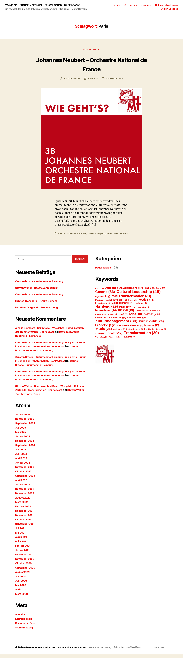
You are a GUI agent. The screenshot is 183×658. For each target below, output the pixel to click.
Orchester (119, 234)
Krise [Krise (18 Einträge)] (135, 317)
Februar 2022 (23, 510)
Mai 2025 (21, 435)
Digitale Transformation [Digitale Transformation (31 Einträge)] (128, 299)
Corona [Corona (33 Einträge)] (105, 295)
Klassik (91, 234)
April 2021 (21, 540)
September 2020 (26, 571)
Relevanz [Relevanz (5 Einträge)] (161, 333)
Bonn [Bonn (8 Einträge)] (160, 291)
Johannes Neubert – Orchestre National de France (91, 64)
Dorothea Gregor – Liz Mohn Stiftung (38, 311)
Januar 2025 (23, 439)
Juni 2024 (21, 457)
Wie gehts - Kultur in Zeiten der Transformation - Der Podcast (47, 5)
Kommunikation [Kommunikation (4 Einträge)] (143, 314)
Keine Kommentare (115, 79)
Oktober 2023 (24, 475)
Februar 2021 (23, 549)
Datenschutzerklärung (166, 5)
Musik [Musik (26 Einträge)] (103, 332)
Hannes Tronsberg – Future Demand (38, 304)
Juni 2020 (21, 584)
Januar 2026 (23, 418)
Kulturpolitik (101, 234)
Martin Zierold (73, 79)
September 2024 (26, 448)
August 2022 (23, 501)
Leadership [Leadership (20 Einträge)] (106, 328)
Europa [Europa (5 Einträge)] (132, 303)
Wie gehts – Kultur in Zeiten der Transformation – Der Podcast (57, 651)
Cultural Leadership (67, 234)
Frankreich (82, 234)
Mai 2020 (21, 588)
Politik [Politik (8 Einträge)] (149, 332)
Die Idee (117, 5)
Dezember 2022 (25, 492)
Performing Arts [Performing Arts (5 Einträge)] (134, 333)
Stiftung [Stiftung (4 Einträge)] (99, 337)
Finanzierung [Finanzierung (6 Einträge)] (102, 306)
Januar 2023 (23, 488)
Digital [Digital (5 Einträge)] (99, 300)
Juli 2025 (21, 431)
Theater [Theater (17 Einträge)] (114, 336)
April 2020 (22, 593)
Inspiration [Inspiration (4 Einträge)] (143, 310)
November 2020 (25, 562)
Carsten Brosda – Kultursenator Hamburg (41, 284)
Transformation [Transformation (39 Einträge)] (141, 336)
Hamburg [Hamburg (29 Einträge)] (106, 310)
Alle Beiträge (131, 5)
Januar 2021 (23, 553)
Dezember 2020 (25, 558)
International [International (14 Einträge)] (106, 313)
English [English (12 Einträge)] (120, 303)
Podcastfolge (91, 50)
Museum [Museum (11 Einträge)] (151, 328)
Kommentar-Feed (26, 626)
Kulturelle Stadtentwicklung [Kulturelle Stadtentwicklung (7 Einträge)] (110, 321)
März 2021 (22, 545)
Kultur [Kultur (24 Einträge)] (152, 317)
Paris (60, 237)
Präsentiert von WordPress (134, 651)
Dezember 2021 (25, 514)
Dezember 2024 (25, 444)
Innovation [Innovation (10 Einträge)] (127, 310)
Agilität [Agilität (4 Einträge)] (99, 292)
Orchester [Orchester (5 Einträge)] (119, 333)
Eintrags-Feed (24, 622)
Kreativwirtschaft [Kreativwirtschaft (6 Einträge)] (118, 318)
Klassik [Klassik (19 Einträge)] (126, 313)
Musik (110, 234)
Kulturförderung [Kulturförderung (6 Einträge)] (136, 321)
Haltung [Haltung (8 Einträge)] (141, 306)
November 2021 (25, 518)
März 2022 (22, 505)
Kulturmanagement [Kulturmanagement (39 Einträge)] (116, 324)
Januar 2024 (23, 466)
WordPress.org (25, 631)
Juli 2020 (21, 580)
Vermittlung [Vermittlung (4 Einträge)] (101, 340)
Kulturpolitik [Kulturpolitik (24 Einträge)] (151, 325)
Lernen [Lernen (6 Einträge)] (124, 329)
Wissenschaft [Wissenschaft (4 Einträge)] (115, 340)
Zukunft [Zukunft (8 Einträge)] (129, 340)
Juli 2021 (21, 531)
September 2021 (25, 527)
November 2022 (25, 496)
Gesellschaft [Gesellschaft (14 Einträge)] (122, 306)
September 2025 (26, 426)
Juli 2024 (21, 453)
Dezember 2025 (25, 422)
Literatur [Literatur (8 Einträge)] (136, 329)
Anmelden (21, 617)
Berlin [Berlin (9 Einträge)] (149, 291)
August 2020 (23, 575)
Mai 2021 (21, 536)
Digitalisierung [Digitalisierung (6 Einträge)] (103, 303)
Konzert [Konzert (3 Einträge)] (156, 314)
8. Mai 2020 (92, 79)
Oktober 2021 (24, 523)
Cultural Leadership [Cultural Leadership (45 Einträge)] (139, 295)
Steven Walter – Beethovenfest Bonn (38, 291)
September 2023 (26, 479)
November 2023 (25, 470)
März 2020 (22, 597)
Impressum (146, 5)
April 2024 (22, 461)
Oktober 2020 (24, 566)
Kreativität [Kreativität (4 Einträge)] (100, 318)
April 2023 (22, 483)
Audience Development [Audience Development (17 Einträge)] (124, 291)
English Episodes (169, 9)
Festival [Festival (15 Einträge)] (146, 303)
